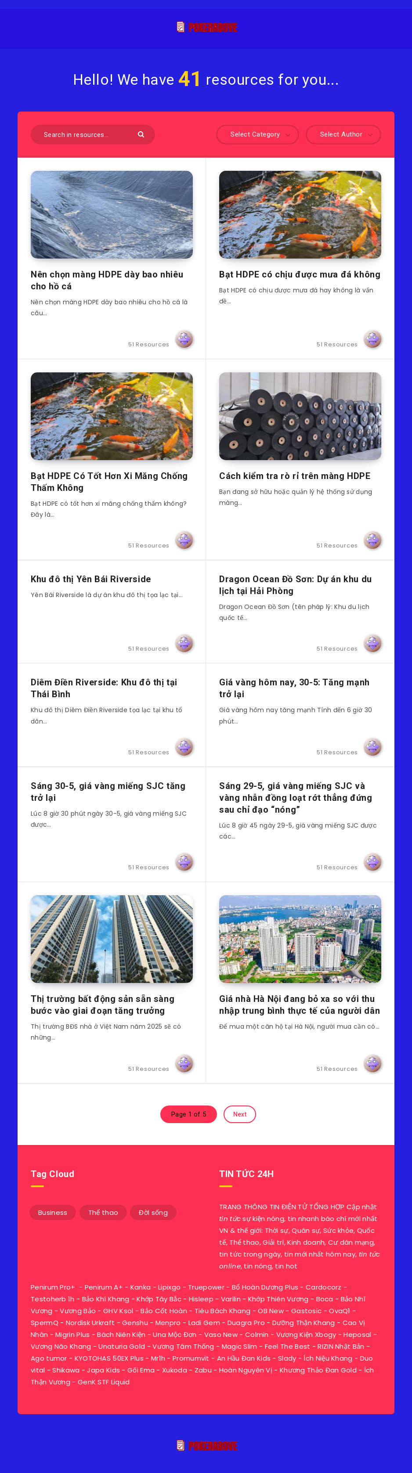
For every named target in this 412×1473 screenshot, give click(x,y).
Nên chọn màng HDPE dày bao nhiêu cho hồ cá (107, 280)
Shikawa (66, 1370)
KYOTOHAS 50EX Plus (109, 1358)
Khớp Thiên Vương (278, 1299)
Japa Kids (103, 1370)
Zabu (203, 1370)
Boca (324, 1299)
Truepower (206, 1287)
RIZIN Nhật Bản (341, 1346)
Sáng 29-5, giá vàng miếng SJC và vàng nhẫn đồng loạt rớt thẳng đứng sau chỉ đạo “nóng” (295, 798)
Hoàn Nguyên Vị (245, 1370)
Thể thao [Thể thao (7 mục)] (103, 1212)
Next (239, 1114)
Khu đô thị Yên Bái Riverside (91, 579)
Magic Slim (239, 1346)
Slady (287, 1358)
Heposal (357, 1334)
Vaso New (221, 1334)
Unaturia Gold (121, 1346)
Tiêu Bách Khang (223, 1310)
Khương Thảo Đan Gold (318, 1370)
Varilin (231, 1299)
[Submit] (142, 133)
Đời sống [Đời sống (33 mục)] (153, 1212)
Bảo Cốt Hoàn (164, 1310)
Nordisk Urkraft (90, 1322)
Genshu (135, 1322)
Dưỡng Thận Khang (303, 1322)
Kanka (140, 1287)
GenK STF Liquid (104, 1382)
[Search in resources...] (93, 134)
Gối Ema (141, 1370)
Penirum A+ (104, 1287)
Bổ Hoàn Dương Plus (265, 1287)
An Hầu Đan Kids (244, 1358)
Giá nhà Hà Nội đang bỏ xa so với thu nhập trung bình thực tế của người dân (299, 1005)
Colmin (257, 1334)
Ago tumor (49, 1358)
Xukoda (174, 1370)
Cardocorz (324, 1287)
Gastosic (306, 1310)
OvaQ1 (340, 1310)
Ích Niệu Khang (328, 1358)
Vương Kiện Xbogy (306, 1334)
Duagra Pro (246, 1322)
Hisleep (201, 1299)
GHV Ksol (118, 1310)
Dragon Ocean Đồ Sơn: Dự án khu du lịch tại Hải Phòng (295, 585)
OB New (271, 1310)
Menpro (168, 1322)
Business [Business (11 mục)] (52, 1212)
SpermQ (44, 1322)
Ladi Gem (204, 1322)
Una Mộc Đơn (174, 1334)
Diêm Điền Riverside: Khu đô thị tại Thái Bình (104, 688)
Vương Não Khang (61, 1346)
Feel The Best (288, 1346)
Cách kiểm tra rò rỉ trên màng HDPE (294, 476)
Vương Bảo (78, 1310)
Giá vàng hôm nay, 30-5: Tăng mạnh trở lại (294, 688)
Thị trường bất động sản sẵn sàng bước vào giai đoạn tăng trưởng (102, 1005)
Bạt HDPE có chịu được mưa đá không (299, 274)
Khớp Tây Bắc (159, 1299)
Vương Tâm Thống (183, 1346)
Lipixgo (169, 1287)
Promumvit (191, 1358)
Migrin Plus (72, 1334)
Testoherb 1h (53, 1299)
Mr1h (158, 1358)
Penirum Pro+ (53, 1287)
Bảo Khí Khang (106, 1299)
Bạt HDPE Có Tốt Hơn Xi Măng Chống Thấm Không (109, 482)
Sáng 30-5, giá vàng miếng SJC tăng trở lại (108, 792)
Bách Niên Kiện (121, 1334)
